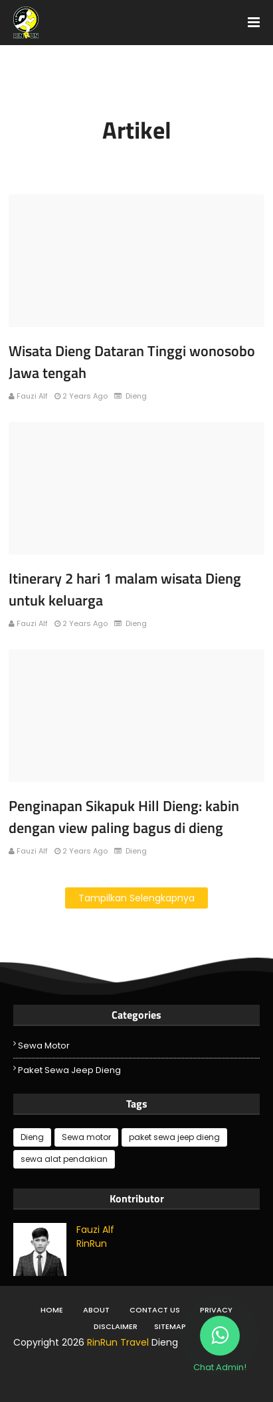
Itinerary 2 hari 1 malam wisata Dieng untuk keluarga (125, 589)
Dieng (32, 1137)
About (96, 1310)
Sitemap (170, 1326)
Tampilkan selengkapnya (136, 898)
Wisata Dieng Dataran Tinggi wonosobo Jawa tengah (132, 362)
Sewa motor (44, 1045)
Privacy (216, 1310)
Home (52, 1310)
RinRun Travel (118, 1342)
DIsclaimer (115, 1326)
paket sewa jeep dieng (69, 1070)
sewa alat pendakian (64, 1159)
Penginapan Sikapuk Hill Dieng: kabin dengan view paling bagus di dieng (124, 817)
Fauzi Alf (32, 396)
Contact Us (155, 1310)
